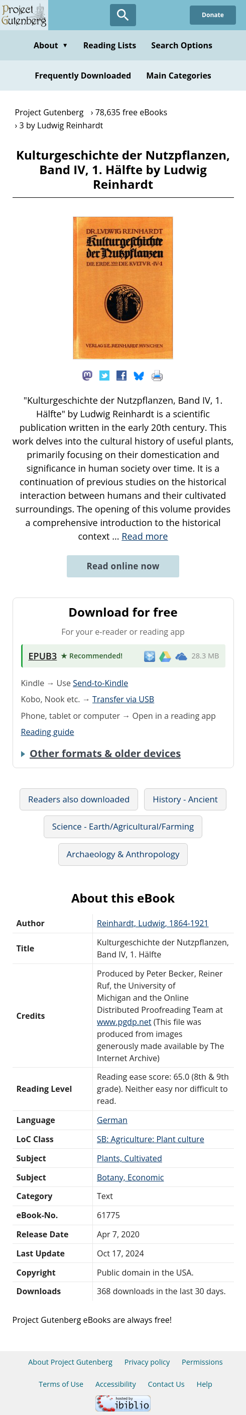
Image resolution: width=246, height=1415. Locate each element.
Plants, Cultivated (129, 1158)
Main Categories (178, 75)
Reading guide (47, 731)
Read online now (122, 566)
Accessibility (115, 1384)
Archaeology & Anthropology (123, 854)
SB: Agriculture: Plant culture (150, 1139)
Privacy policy (147, 1362)
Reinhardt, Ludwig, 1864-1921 (153, 923)
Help (204, 1384)
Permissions (202, 1362)
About (51, 45)
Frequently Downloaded (83, 75)
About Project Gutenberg (70, 1362)
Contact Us (166, 1384)
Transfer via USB (123, 699)
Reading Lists (110, 45)
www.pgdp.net (124, 1021)
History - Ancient (185, 799)
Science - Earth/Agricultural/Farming (123, 826)
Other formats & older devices (105, 754)
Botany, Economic (130, 1177)
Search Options (181, 45)
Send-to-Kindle (100, 683)
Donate (213, 15)
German (112, 1120)
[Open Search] (123, 15)
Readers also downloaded (79, 799)
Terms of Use (61, 1384)
